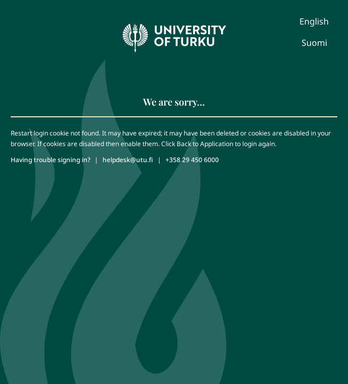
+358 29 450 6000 (192, 159)
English (314, 21)
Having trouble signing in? (50, 159)
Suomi (314, 43)
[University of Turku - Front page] (174, 35)
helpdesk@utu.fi (127, 159)
